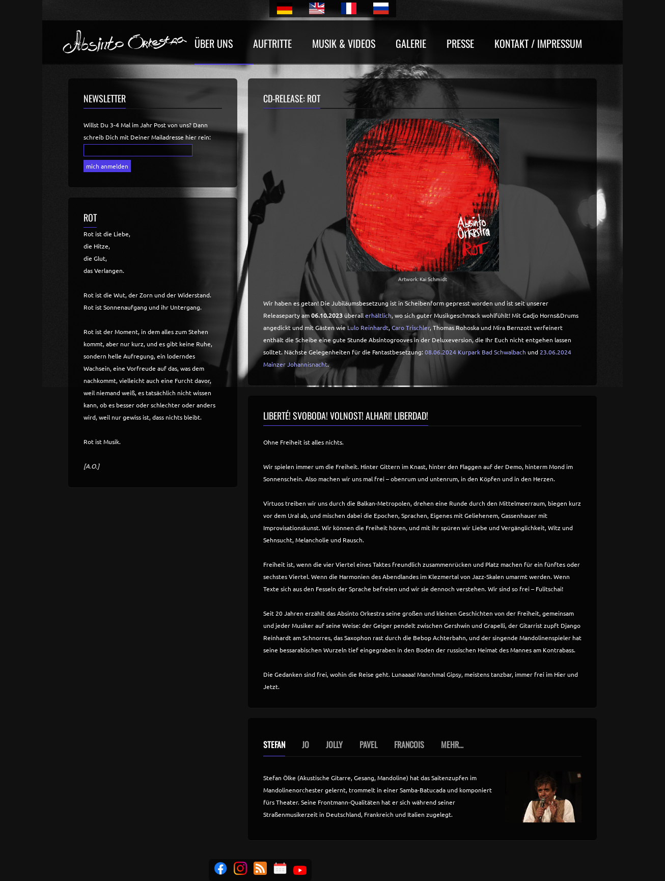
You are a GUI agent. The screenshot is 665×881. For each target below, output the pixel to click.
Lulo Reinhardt (368, 327)
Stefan (274, 744)
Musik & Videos (343, 44)
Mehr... (452, 744)
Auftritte (272, 44)
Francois (409, 744)
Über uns (214, 44)
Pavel (368, 744)
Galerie (411, 44)
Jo (305, 744)
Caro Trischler (411, 327)
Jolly (334, 744)
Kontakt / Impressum (538, 44)
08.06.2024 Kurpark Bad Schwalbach (475, 352)
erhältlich (378, 315)
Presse (460, 44)
